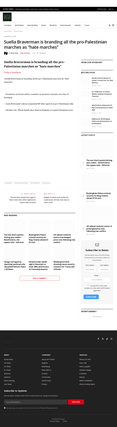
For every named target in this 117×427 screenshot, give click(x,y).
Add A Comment (39, 278)
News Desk (14, 53)
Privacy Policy (44, 408)
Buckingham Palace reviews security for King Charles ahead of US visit (38, 238)
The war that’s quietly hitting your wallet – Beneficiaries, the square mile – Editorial (14, 238)
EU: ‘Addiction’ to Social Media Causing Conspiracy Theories (102, 94)
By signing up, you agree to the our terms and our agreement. (31, 408)
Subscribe (91, 297)
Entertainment (65, 25)
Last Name (104, 265)
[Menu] (113, 25)
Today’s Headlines (12, 72)
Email (96, 275)
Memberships (102, 9)
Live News (7, 25)
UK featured (35, 183)
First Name (90, 265)
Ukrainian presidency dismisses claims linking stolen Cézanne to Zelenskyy (38, 9)
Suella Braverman (21, 183)
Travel (86, 25)
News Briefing (32, 25)
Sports (43, 25)
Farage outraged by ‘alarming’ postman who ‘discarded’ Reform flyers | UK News (15, 265)
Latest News (8, 31)
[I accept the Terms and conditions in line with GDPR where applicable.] (88, 285)
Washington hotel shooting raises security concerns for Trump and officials (63, 265)
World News (19, 25)
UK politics (46, 183)
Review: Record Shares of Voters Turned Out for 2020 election (102, 80)
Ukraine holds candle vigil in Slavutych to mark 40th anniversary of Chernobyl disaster (39, 265)
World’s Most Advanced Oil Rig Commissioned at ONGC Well (102, 107)
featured (8, 183)
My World (53, 25)
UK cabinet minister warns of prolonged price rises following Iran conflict (64, 238)
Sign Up (110, 9)
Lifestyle (77, 25)
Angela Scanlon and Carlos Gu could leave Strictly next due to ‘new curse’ (56, 200)
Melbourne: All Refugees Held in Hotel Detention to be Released (102, 121)
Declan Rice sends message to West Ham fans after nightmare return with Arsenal (22, 200)
